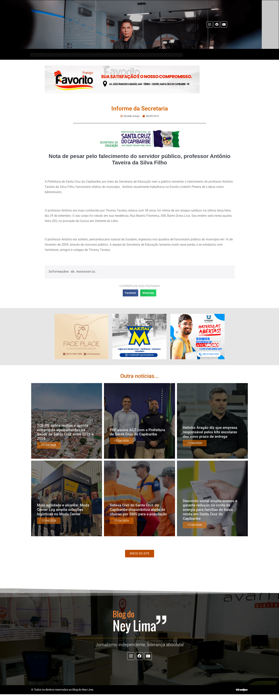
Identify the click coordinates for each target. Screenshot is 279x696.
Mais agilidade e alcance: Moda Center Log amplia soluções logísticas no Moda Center (63, 509)
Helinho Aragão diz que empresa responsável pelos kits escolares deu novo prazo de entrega (210, 432)
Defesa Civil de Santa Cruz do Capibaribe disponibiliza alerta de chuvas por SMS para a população (138, 509)
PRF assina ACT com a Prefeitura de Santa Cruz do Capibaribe (137, 431)
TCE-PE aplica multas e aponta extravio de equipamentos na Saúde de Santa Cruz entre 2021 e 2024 (65, 432)
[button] (130, 292)
